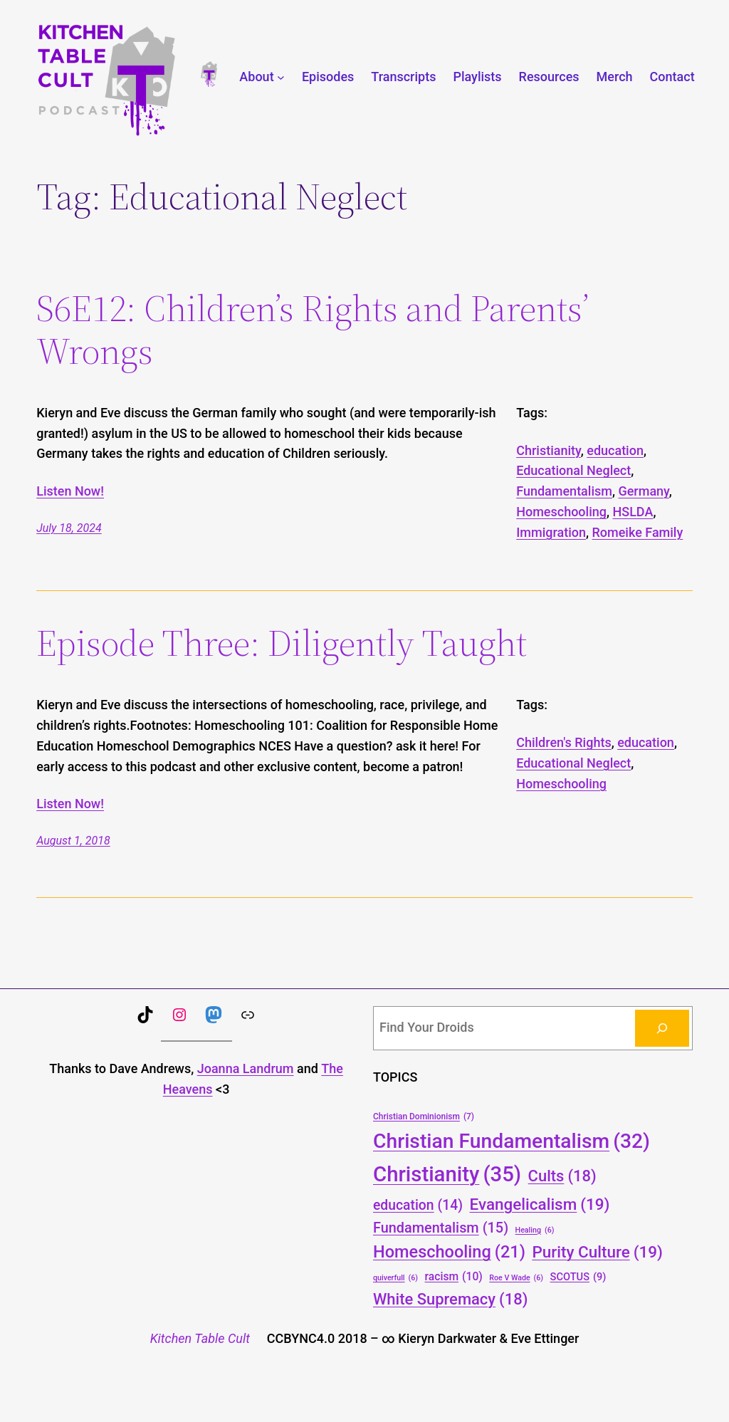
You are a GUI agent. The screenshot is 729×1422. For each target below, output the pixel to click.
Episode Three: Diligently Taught (281, 643)
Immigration (551, 532)
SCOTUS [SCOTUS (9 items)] (578, 1277)
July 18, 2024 (68, 528)
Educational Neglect (573, 470)
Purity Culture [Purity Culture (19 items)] (597, 1252)
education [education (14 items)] (418, 1206)
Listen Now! (70, 490)
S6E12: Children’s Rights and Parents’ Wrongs (312, 329)
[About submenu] (281, 77)
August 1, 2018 (73, 840)
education (615, 450)
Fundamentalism (564, 490)
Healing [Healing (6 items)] (535, 1230)
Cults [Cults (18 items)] (562, 1176)
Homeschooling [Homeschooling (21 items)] (449, 1252)
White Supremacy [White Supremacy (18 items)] (450, 1299)
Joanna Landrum (245, 1068)
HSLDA (632, 511)
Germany (643, 490)
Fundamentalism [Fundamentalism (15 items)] (440, 1228)
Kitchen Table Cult (200, 1338)
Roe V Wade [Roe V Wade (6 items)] (516, 1278)
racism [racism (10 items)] (454, 1276)
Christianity (548, 450)
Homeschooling (561, 511)
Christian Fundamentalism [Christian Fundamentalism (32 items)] (511, 1141)
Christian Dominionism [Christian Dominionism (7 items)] (423, 1117)
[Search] (662, 1028)
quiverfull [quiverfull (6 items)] (395, 1278)
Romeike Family (637, 532)
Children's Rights (563, 742)
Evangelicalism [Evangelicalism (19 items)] (540, 1204)
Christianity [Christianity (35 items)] (447, 1174)
